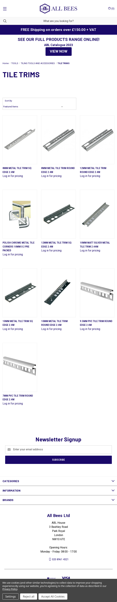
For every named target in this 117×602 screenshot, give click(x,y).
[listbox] (34, 107)
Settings (10, 596)
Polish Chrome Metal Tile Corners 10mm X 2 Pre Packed (19, 246)
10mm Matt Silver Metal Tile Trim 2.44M (95, 244)
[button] (59, 51)
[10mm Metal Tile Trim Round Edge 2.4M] (58, 293)
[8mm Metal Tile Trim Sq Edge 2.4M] (19, 140)
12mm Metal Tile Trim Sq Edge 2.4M (56, 244)
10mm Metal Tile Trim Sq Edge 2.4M (18, 323)
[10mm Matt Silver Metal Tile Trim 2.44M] (97, 214)
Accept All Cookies (53, 596)
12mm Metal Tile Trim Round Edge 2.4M (93, 170)
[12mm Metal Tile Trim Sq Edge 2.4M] (58, 214)
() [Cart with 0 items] (111, 8)
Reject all (28, 596)
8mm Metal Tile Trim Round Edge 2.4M (58, 170)
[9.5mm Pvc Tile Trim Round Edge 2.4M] (97, 293)
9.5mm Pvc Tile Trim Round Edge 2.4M (96, 323)
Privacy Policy (9, 589)
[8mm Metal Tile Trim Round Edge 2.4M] (58, 140)
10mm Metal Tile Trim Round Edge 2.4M (54, 323)
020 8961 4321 (60, 559)
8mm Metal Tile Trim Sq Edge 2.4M (17, 170)
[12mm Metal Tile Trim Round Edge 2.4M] (97, 140)
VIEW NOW (58, 51)
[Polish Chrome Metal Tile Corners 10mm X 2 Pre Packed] (19, 214)
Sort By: (8, 100)
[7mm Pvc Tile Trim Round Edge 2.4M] (19, 367)
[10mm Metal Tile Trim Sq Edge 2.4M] (19, 293)
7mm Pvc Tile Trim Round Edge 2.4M (18, 397)
